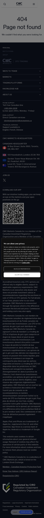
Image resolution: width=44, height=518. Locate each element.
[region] (22, 259)
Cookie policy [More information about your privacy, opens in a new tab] (26, 262)
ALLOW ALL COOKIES (22, 275)
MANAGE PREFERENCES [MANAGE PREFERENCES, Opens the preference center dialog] (22, 269)
